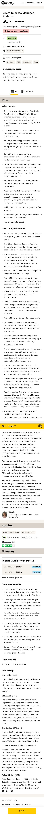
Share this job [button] (9, 800)
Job (14, 91)
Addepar (8, 16)
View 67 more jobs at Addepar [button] (16, 804)
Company (27, 91)
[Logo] (7, 3)
